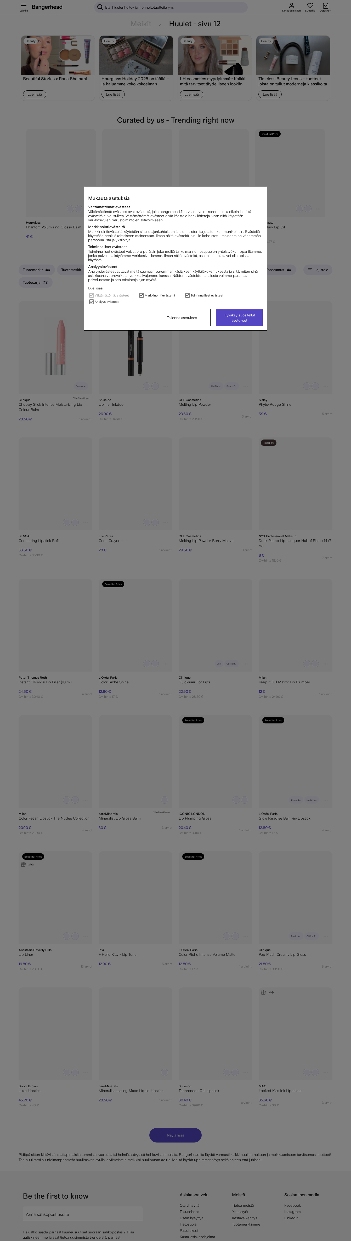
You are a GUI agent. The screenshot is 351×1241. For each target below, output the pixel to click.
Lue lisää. (95, 288)
